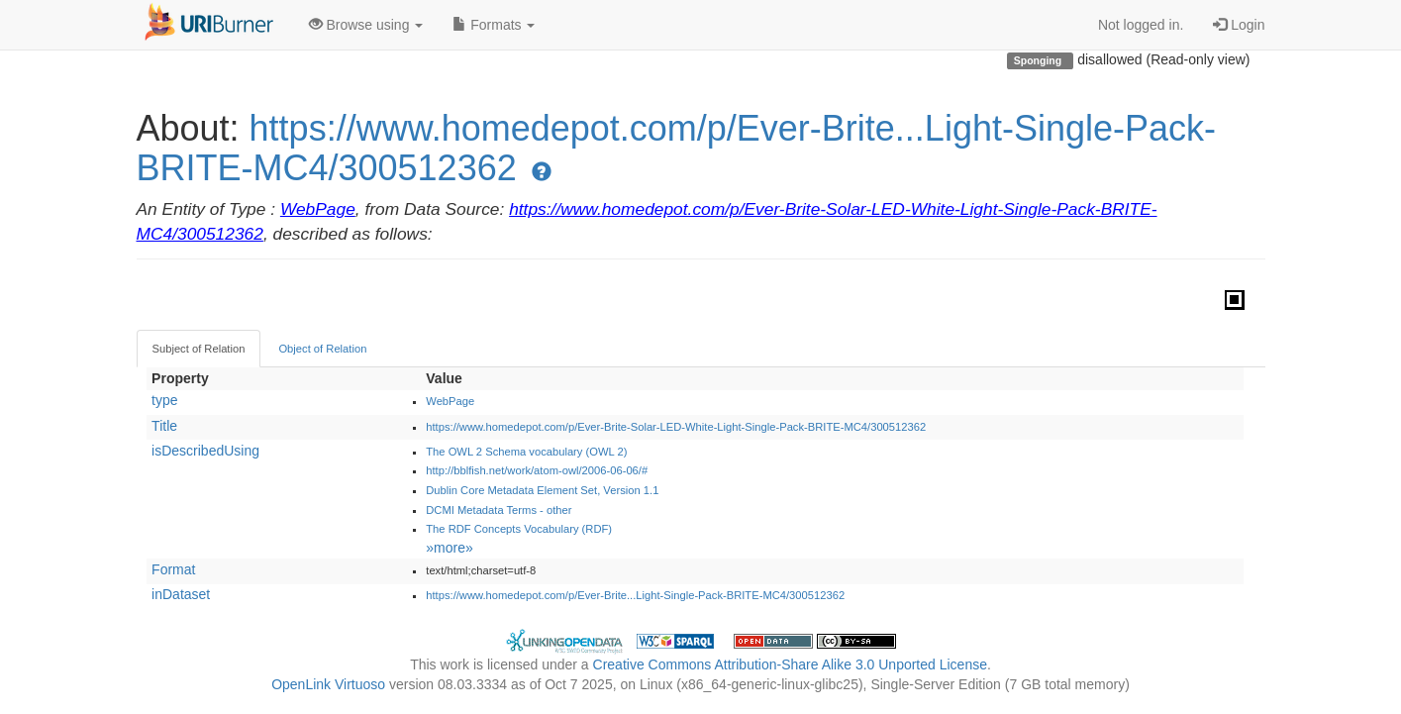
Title (164, 426)
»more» (449, 548)
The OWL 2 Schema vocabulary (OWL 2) (526, 452)
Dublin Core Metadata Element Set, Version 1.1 (542, 490)
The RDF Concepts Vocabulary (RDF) (519, 529)
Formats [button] (493, 25)
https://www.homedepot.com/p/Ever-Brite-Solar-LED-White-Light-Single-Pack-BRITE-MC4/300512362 (676, 427)
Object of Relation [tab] (322, 349)
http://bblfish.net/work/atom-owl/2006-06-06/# (537, 470)
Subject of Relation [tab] (199, 349)
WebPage (317, 209)
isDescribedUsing (205, 451)
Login (1238, 25)
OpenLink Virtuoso (328, 684)
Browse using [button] (366, 25)
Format (173, 569)
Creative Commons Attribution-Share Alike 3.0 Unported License (790, 664)
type (164, 400)
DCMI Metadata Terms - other (498, 510)
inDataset (180, 594)
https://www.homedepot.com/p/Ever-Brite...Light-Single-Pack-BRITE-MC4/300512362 (677, 148)
